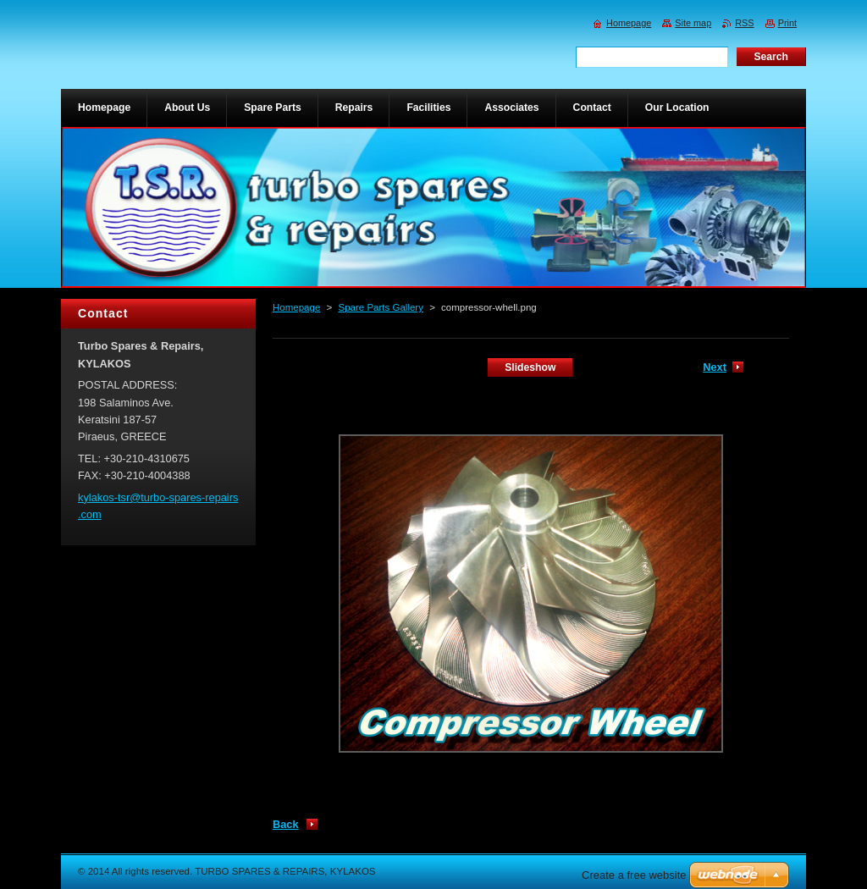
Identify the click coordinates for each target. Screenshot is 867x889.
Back (286, 824)
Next (714, 367)
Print (787, 23)
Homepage (296, 307)
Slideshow (530, 367)
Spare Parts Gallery (380, 307)
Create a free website (634, 875)
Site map (693, 23)
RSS (744, 23)
